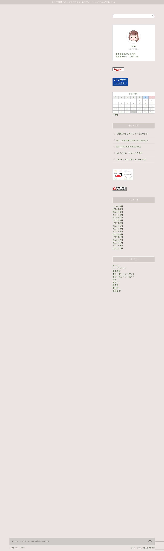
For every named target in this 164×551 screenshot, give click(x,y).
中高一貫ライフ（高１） (124, 276)
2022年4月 (118, 245)
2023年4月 (118, 228)
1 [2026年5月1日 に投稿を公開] (139, 100)
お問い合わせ (100, 8)
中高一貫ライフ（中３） (124, 274)
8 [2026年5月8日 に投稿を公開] (139, 103)
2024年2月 (118, 214)
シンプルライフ (120, 268)
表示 (93, 67)
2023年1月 (118, 237)
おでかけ (117, 265)
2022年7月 (118, 240)
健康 (115, 279)
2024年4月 (118, 209)
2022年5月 (118, 242)
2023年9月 (118, 220)
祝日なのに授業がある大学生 (128, 146)
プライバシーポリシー (19, 548)
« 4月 (115, 114)
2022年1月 (118, 248)
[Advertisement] (57, 102)
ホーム (61, 8)
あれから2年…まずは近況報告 (129, 153)
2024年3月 (118, 212)
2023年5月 (118, 226)
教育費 (13, 18)
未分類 (86, 8)
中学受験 (74, 8)
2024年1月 (118, 217)
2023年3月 (118, 231)
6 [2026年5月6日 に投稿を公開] (127, 103)
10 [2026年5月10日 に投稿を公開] (151, 103)
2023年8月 (118, 223)
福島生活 (117, 290)
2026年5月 (118, 206)
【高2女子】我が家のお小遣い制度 (131, 159)
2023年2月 (118, 234)
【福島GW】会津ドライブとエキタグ (132, 134)
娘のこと (117, 282)
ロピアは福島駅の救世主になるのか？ (132, 140)
